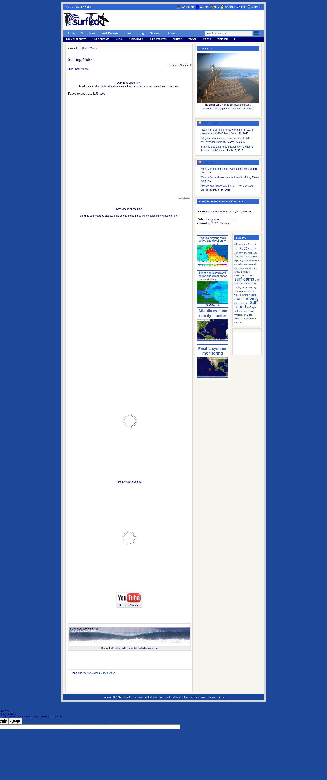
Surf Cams (88, 33)
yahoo (204, 7)
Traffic (177, 39)
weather (223, 39)
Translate (220, 223)
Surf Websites (157, 39)
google (230, 7)
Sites (128, 33)
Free (240, 247)
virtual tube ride (249, 318)
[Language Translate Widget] (216, 219)
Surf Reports (109, 33)
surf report (246, 304)
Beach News (210, 123)
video (112, 673)
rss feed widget (184, 198)
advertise (194, 697)
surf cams (244, 279)
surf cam (248, 275)
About (171, 33)
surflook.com (151, 697)
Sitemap (155, 33)
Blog (140, 33)
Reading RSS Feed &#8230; (129, 144)
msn (216, 7)
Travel (192, 39)
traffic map (249, 311)
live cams (245, 264)
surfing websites (249, 295)
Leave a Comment (180, 65)
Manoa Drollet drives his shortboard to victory (226, 177)
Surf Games (136, 39)
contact (220, 697)
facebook (187, 7)
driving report (240, 244)
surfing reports (241, 287)
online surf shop (180, 697)
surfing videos (100, 673)
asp (243, 7)
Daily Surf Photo (76, 39)
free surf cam (250, 253)
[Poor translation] (15, 721)
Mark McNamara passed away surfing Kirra (225, 168)
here (239, 108)
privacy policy (208, 697)
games (245, 260)
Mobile (256, 7)
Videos (207, 39)
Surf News (209, 162)
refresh (249, 108)
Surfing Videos (81, 59)
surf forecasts (250, 283)
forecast (252, 244)
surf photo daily (241, 303)
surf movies (84, 673)
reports (248, 268)
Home (71, 33)
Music (119, 39)
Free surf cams (241, 256)
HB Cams (246, 105)
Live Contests (101, 39)
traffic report (240, 315)
